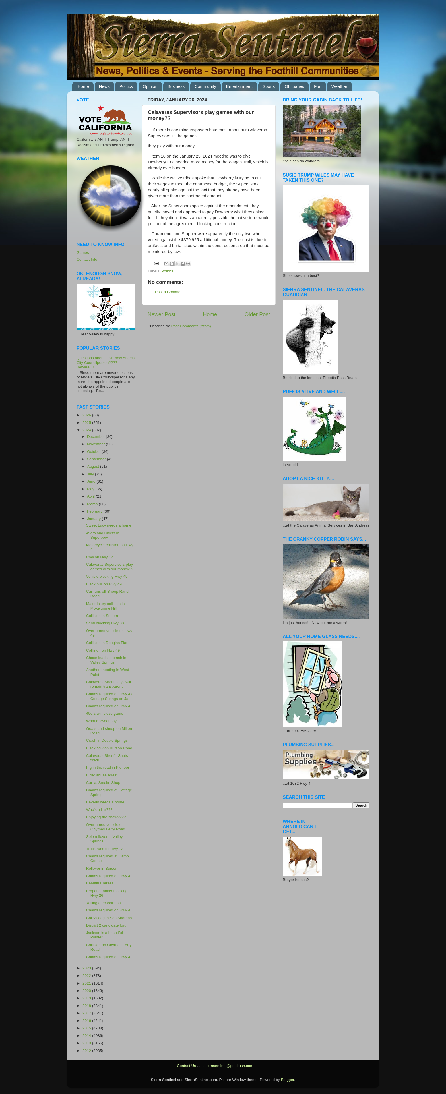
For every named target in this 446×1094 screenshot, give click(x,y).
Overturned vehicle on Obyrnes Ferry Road (105, 826)
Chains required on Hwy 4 (108, 706)
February (95, 511)
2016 (87, 1020)
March (93, 504)
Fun (317, 86)
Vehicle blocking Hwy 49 (107, 576)
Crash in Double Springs (107, 740)
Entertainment (239, 86)
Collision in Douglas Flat (106, 643)
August (93, 466)
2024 (87, 430)
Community (205, 86)
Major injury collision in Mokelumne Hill (105, 606)
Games (83, 252)
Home (83, 86)
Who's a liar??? (99, 809)
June (91, 481)
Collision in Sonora (102, 616)
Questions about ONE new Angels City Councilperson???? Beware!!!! (106, 362)
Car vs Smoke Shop (103, 782)
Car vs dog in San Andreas (109, 918)
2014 (87, 1035)
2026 (87, 415)
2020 (87, 991)
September (97, 459)
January (94, 519)
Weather (339, 86)
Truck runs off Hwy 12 (104, 849)
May (91, 489)
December (96, 436)
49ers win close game (104, 713)
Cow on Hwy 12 (99, 557)
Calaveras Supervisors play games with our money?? (109, 566)
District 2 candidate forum (108, 925)
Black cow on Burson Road (109, 748)
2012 (87, 1051)
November (96, 444)
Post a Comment (169, 292)
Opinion (150, 86)
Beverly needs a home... (107, 802)
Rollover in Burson (101, 868)
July (91, 474)
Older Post (257, 314)
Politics (126, 86)
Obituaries (294, 86)
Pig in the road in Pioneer (107, 767)
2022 (87, 975)
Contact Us (186, 1066)
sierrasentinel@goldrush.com (228, 1066)
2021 (87, 983)
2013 (87, 1043)
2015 (87, 1028)
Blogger (287, 1080)
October (94, 451)
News (104, 86)
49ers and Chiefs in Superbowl (102, 535)
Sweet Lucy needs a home (108, 525)
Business (176, 86)
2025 (87, 422)
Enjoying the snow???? (106, 817)
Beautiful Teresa (100, 883)
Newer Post (161, 314)
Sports (269, 86)
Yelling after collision (103, 903)
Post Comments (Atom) (191, 326)
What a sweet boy (101, 721)
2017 (87, 1013)
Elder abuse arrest (101, 775)
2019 (87, 998)
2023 (87, 968)
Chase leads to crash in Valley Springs (106, 660)
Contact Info (87, 259)
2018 (87, 1006)
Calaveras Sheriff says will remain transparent (108, 684)
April (91, 496)
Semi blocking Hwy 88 (105, 623)
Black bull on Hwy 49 (104, 584)
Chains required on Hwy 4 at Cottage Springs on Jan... (110, 696)
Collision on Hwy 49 (103, 650)
